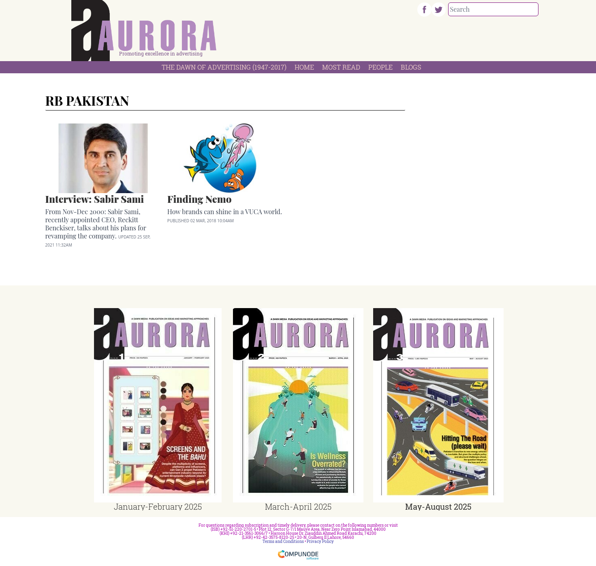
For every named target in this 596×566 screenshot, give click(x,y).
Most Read (341, 67)
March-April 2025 (298, 506)
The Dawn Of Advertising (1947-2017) (224, 67)
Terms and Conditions (283, 541)
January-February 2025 (158, 506)
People (380, 67)
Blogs (411, 67)
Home (304, 67)
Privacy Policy (320, 541)
